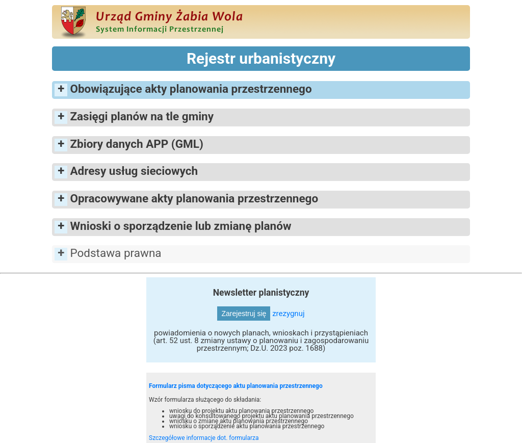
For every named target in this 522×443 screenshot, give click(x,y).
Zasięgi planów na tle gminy (142, 116)
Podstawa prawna (115, 252)
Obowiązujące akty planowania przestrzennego (190, 88)
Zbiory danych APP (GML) (136, 143)
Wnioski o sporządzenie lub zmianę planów (180, 225)
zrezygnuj (288, 313)
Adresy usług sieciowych (134, 170)
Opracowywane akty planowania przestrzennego (194, 198)
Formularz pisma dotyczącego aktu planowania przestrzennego (236, 385)
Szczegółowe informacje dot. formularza (204, 437)
